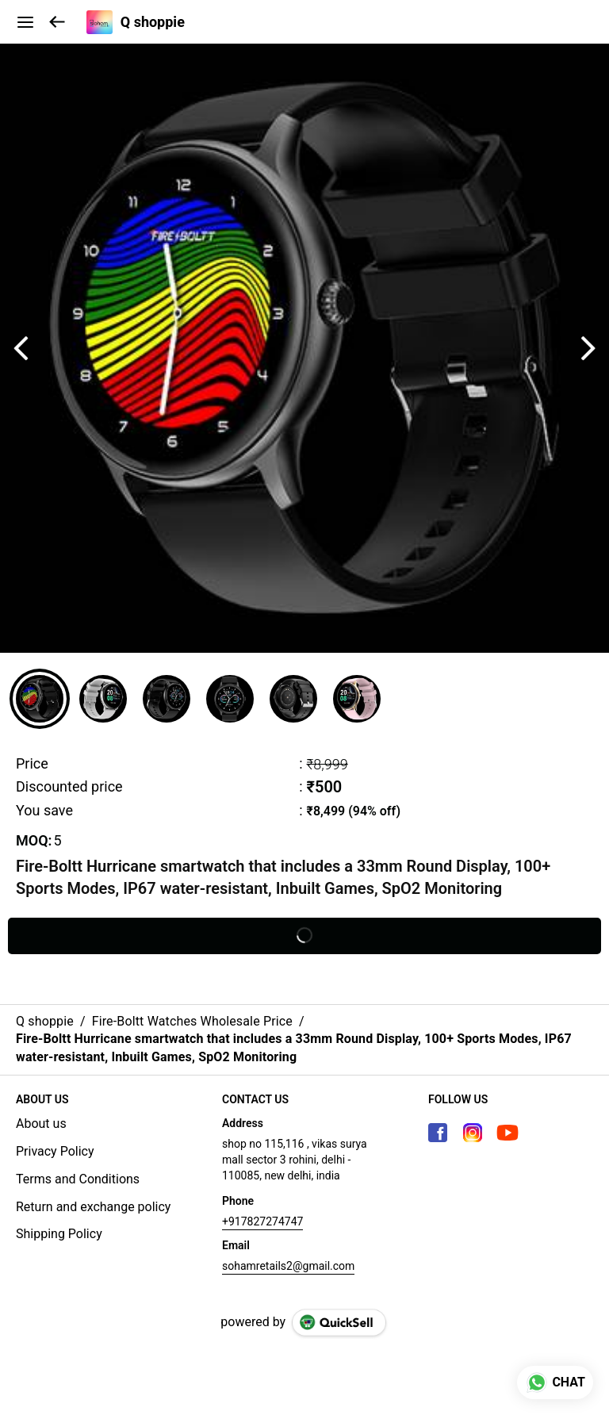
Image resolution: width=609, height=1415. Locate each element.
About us (41, 1123)
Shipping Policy (59, 1233)
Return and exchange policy (93, 1206)
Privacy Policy (55, 1151)
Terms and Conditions (78, 1179)
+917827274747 (262, 1221)
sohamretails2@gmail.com (288, 1266)
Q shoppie (153, 22)
